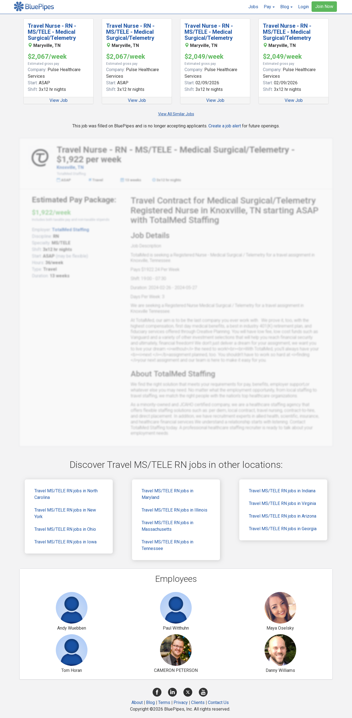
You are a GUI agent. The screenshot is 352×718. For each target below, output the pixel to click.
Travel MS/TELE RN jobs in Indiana (282, 490)
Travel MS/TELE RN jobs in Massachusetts (167, 526)
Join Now (324, 6)
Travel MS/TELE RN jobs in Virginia (282, 503)
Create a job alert (224, 125)
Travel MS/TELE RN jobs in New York (65, 513)
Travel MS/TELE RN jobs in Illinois (174, 510)
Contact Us (218, 702)
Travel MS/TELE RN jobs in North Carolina (66, 494)
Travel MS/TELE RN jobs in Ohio (65, 529)
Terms (164, 702)
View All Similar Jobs (176, 114)
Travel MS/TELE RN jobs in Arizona (282, 516)
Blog (150, 702)
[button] (269, 7)
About (137, 702)
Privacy (181, 702)
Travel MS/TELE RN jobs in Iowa (65, 541)
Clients (198, 702)
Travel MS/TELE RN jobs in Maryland (167, 494)
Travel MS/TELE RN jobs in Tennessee (167, 545)
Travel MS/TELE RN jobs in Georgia (283, 528)
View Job (59, 100)
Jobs (253, 6)
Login (303, 6)
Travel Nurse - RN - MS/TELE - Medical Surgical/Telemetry (52, 32)
